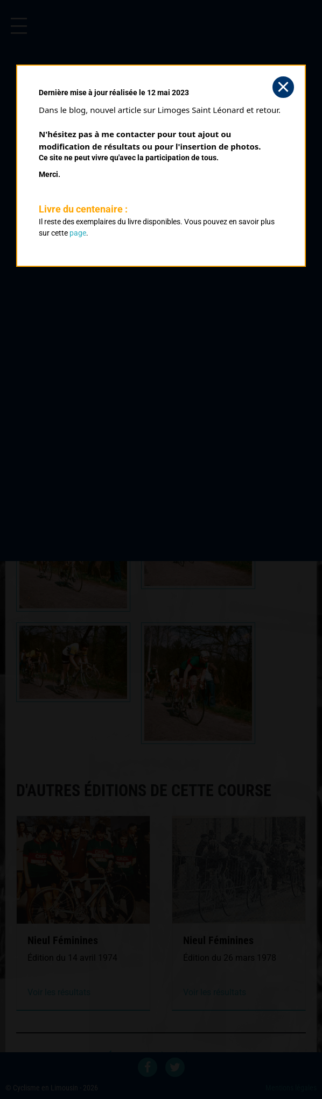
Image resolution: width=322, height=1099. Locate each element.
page (77, 233)
